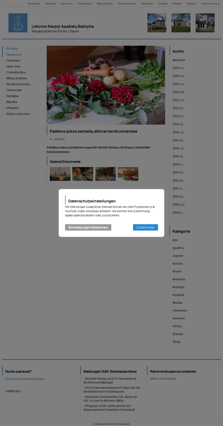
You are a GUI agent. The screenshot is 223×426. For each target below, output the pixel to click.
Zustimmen (145, 227)
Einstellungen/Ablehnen (88, 227)
